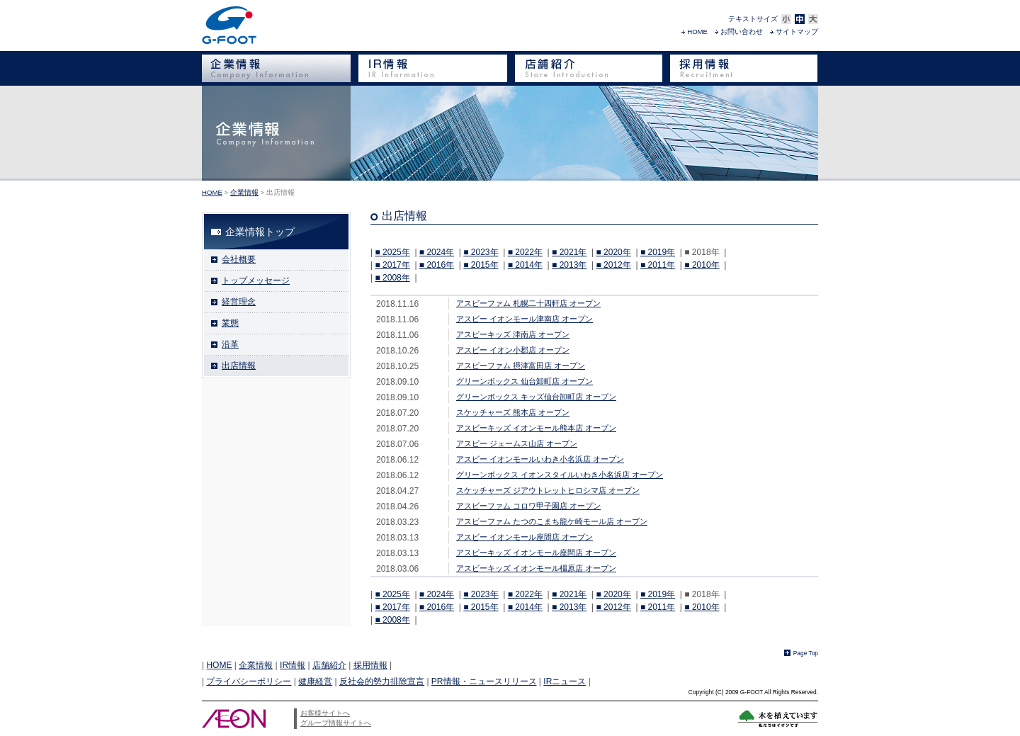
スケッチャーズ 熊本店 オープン (513, 412)
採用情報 (370, 665)
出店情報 (239, 365)
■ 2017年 (392, 265)
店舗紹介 (329, 665)
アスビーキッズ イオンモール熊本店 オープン (536, 428)
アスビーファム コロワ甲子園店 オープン (528, 506)
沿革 (230, 344)
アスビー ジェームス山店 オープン (516, 443)
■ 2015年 (480, 265)
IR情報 (292, 665)
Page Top (805, 653)
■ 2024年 (436, 252)
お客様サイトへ (325, 713)
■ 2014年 (525, 265)
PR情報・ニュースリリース (484, 681)
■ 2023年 (480, 252)
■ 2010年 (701, 265)
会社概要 (239, 259)
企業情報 (244, 192)
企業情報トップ (260, 231)
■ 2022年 (525, 252)
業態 (230, 323)
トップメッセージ (256, 280)
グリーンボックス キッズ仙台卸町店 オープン (536, 396)
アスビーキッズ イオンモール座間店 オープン (536, 552)
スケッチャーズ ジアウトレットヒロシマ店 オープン (548, 490)
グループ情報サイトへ (335, 723)
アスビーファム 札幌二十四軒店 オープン (528, 303)
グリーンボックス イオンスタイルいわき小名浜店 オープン (559, 474)
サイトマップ (797, 31)
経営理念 (239, 302)
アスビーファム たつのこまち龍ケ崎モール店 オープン (551, 521)
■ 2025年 (392, 252)
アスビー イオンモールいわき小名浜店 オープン (540, 459)
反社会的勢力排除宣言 (381, 681)
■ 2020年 (613, 252)
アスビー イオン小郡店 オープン (513, 350)
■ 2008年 (392, 278)
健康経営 (315, 681)
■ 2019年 (657, 252)
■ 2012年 (613, 265)
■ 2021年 (569, 252)
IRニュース (564, 681)
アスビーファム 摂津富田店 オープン (520, 365)
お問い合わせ (741, 31)
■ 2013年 (569, 265)
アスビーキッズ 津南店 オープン (513, 334)
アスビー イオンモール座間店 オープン (524, 537)
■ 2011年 (657, 265)
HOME (697, 31)
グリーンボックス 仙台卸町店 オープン (524, 381)
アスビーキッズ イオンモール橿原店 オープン (536, 568)
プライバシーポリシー (248, 681)
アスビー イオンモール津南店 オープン (524, 319)
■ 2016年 (436, 265)
